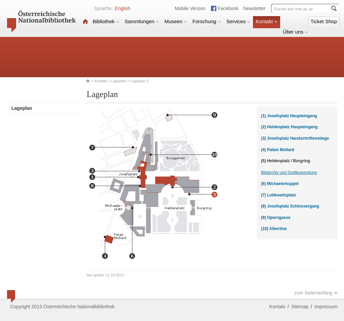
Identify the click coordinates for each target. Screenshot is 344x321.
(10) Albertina (274, 228)
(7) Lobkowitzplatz (278, 195)
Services (238, 21)
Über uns (295, 32)
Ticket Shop (323, 21)
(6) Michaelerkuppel (280, 183)
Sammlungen (142, 21)
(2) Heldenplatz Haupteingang (289, 127)
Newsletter (254, 8)
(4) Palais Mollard (277, 149)
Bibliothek (106, 21)
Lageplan (118, 81)
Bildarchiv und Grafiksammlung (289, 172)
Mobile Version (190, 8)
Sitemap (299, 306)
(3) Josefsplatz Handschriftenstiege (295, 138)
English (122, 8)
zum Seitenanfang (316, 292)
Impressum (326, 306)
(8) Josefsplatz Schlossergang (290, 206)
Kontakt (266, 21)
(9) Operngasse (275, 217)
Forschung (206, 21)
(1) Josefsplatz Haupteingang (289, 115)
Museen (175, 21)
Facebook (228, 8)
